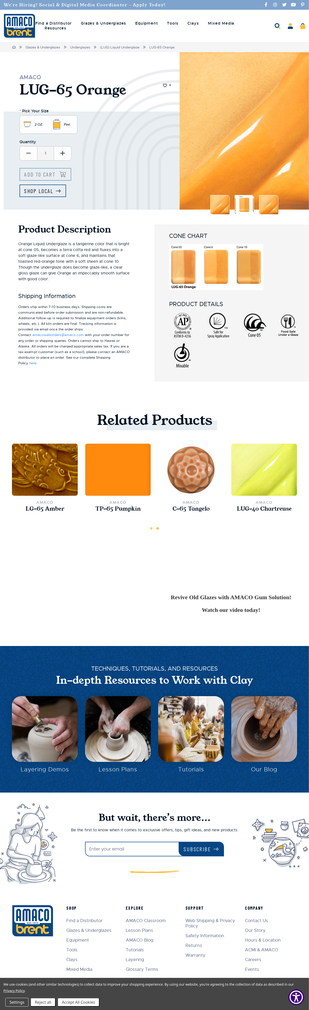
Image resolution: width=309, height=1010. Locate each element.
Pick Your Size (34, 110)
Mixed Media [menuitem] (221, 23)
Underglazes (80, 47)
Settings (17, 1002)
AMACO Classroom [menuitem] (147, 920)
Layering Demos (45, 771)
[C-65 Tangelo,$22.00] (191, 471)
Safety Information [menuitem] (205, 935)
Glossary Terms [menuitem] (143, 969)
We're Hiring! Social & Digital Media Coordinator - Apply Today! (89, 5)
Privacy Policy (14, 990)
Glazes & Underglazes (43, 47)
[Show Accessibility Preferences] (296, 997)
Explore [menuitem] (136, 908)
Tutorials (191, 771)
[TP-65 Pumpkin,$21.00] (118, 471)
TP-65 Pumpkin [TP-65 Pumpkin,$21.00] (118, 510)
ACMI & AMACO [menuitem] (262, 950)
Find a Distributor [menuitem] (53, 23)
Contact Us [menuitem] (257, 920)
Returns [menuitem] (194, 945)
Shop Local (39, 191)
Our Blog (264, 771)
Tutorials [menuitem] (136, 950)
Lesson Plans (118, 771)
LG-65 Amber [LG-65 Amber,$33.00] (45, 510)
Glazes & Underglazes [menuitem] (103, 23)
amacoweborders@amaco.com (58, 336)
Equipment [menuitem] (146, 23)
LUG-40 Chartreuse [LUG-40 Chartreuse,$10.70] (264, 510)
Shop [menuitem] (73, 908)
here (32, 364)
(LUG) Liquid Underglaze (120, 47)
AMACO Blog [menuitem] (141, 940)
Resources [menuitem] (55, 28)
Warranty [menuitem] (196, 955)
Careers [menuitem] (253, 959)
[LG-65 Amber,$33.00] (45, 471)
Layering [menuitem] (136, 959)
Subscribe (197, 848)
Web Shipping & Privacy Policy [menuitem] (211, 923)
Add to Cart (41, 174)
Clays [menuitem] (193, 23)
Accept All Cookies (78, 1002)
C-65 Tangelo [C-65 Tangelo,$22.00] (191, 510)
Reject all (43, 1002)
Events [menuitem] (252, 969)
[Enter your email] (132, 849)
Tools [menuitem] (172, 23)
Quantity (27, 142)
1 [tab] (151, 529)
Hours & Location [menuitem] (263, 940)
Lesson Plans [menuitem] (140, 930)
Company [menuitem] (254, 908)
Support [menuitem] (195, 908)
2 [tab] (157, 529)
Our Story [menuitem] (255, 930)
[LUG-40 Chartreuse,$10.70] (264, 471)
